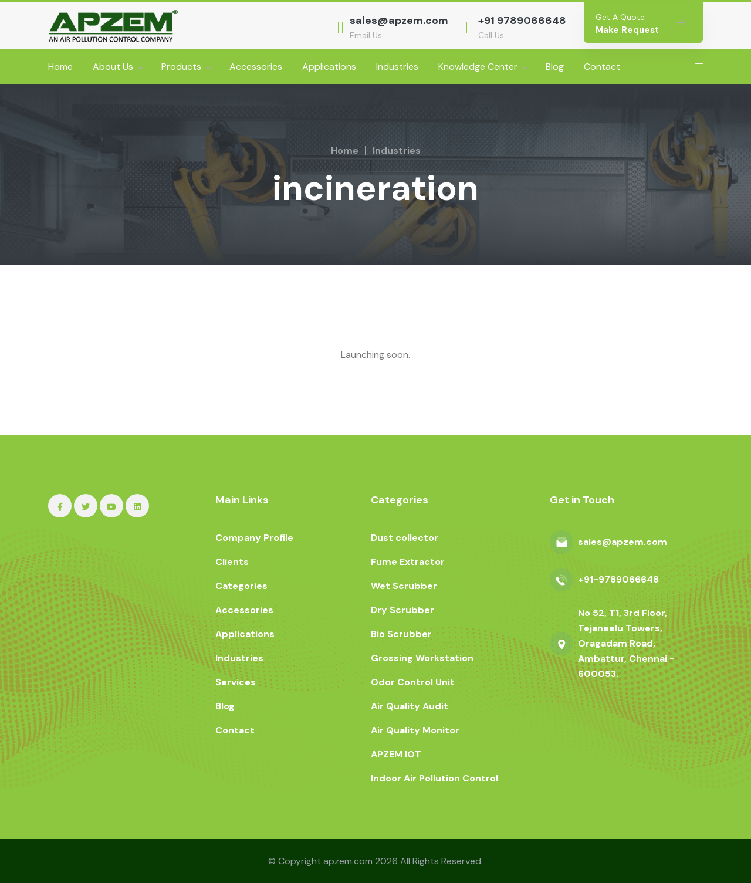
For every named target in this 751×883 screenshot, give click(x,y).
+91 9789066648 (522, 20)
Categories (241, 586)
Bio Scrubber (401, 634)
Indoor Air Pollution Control (434, 778)
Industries (397, 66)
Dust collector (404, 538)
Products (181, 66)
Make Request (627, 30)
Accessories (255, 66)
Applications (329, 66)
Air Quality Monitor (415, 730)
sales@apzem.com (399, 20)
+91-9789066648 (618, 579)
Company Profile (254, 538)
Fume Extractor (408, 562)
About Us (113, 66)
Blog (555, 66)
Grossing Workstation (422, 658)
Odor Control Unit (413, 682)
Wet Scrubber (404, 586)
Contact (602, 66)
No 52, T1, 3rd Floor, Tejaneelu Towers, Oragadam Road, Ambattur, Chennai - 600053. (626, 643)
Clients (232, 562)
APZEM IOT (396, 754)
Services (235, 682)
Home (60, 66)
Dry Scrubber (402, 610)
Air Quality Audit (409, 706)
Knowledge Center (477, 66)
